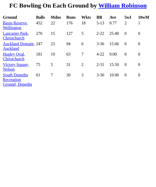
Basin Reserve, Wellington (15, 25)
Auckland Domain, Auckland (19, 46)
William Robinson (122, 5)
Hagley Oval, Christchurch (14, 56)
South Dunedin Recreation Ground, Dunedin (17, 79)
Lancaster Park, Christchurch (16, 35)
